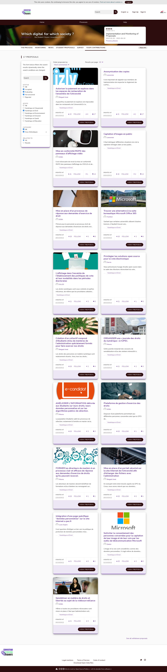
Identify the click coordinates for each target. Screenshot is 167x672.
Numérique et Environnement (34, 113)
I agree (128, 2)
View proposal (87, 122)
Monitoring (40, 47)
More (143, 48)
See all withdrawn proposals (136, 638)
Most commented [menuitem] (60, 65)
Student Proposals (65, 47)
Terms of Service (83, 660)
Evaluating (27, 92)
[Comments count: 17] (94, 114)
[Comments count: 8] (94, 236)
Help (125, 22)
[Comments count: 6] (142, 236)
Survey (80, 47)
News (50, 47)
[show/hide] (47, 132)
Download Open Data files (83, 663)
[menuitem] (125, 12)
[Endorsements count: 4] (87, 114)
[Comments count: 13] (142, 174)
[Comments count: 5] (94, 301)
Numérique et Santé (31, 118)
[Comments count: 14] (94, 174)
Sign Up (135, 12)
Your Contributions (95, 47)
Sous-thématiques (30, 132)
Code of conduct (99, 660)
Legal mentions (67, 660)
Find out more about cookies (111, 2)
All (25, 87)
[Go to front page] (26, 12)
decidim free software (104, 669)
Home (42, 22)
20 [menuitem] (100, 62)
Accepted (27, 89)
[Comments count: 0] (142, 561)
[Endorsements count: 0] (87, 236)
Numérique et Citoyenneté (33, 108)
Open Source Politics (83, 669)
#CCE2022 (26, 37)
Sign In (143, 12)
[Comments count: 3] (142, 366)
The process (26, 47)
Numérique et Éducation (32, 121)
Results (26, 143)
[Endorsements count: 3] (135, 236)
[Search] (33, 78)
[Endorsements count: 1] (135, 114)
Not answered (29, 95)
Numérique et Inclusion (32, 116)
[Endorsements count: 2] (135, 174)
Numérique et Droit (30, 111)
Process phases (112, 41)
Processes (83, 22)
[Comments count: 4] (94, 366)
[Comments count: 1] (142, 431)
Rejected (27, 97)
